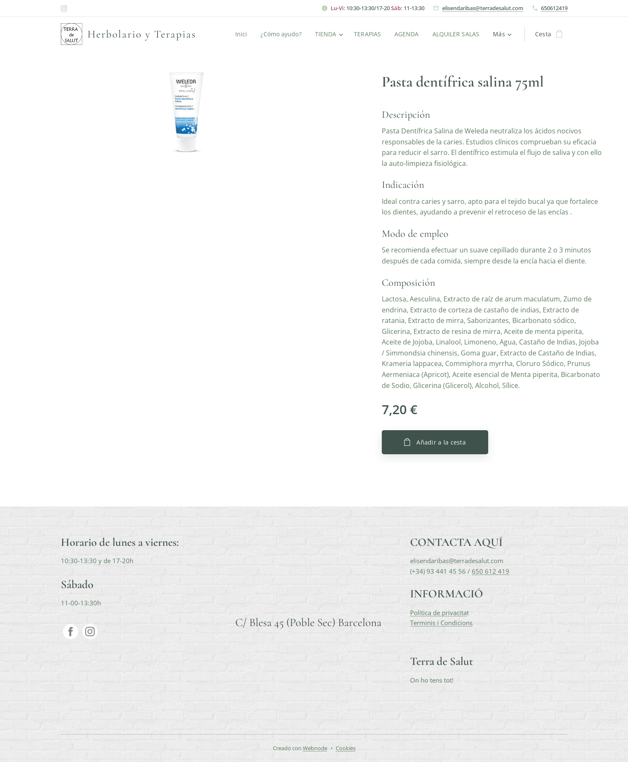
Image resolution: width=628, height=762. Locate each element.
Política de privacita (438, 612)
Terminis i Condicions (441, 622)
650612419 (554, 8)
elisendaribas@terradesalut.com (482, 8)
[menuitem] (239, 34)
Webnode (315, 748)
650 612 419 (490, 571)
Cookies (346, 748)
